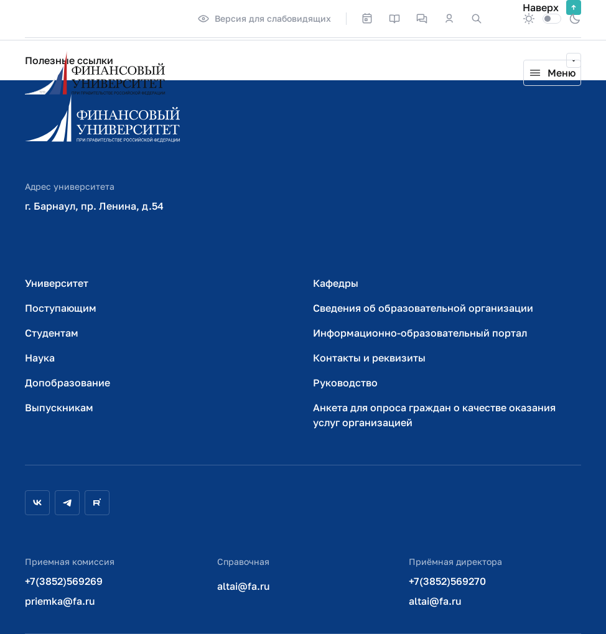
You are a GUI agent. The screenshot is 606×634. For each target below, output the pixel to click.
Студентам (51, 333)
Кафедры (335, 283)
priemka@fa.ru (60, 601)
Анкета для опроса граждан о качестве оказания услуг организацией (434, 415)
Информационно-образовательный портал (420, 333)
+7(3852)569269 (64, 581)
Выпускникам (59, 407)
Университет (56, 283)
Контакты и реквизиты (369, 358)
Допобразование (67, 382)
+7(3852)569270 (447, 581)
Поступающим (60, 308)
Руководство (345, 382)
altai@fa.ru (243, 586)
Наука (40, 358)
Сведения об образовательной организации (423, 308)
